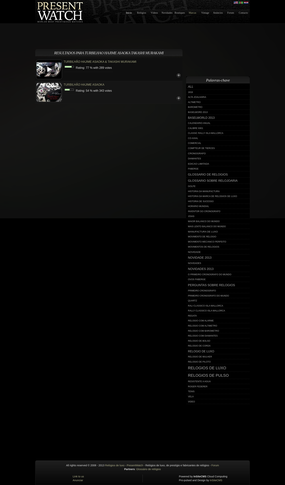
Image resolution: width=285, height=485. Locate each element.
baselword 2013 (198, 112)
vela (191, 396)
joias (191, 216)
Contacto (243, 12)
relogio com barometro (203, 331)
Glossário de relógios (148, 469)
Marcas (192, 12)
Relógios (141, 12)
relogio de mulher (200, 356)
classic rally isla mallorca (205, 133)
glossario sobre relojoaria (213, 180)
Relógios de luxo (114, 465)
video (191, 401)
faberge (193, 169)
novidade (194, 252)
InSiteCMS (216, 480)
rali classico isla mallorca (205, 306)
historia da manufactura (204, 191)
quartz (192, 300)
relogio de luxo (201, 351)
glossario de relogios (208, 174)
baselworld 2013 (201, 117)
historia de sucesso (201, 201)
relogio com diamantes (203, 336)
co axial (193, 138)
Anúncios (218, 12)
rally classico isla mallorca (206, 310)
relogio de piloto (199, 362)
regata (192, 316)
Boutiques (180, 12)
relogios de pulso (208, 375)
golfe (192, 186)
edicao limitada (198, 163)
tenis (191, 391)
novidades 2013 (201, 269)
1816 (190, 92)
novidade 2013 (200, 257)
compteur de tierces (201, 148)
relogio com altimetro (202, 326)
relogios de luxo (207, 368)
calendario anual (199, 123)
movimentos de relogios (203, 247)
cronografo (197, 153)
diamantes (194, 158)
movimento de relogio (202, 236)
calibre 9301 (195, 128)
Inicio (129, 12)
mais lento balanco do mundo (207, 226)
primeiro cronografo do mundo (208, 296)
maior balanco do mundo (204, 221)
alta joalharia (197, 97)
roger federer (197, 386)
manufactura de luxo (203, 231)
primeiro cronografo (202, 290)
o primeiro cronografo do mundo (209, 274)
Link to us (78, 476)
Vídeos (154, 12)
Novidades (167, 12)
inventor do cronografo (204, 211)
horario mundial (198, 206)
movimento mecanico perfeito (207, 241)
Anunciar (78, 480)
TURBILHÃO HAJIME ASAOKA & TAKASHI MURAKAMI (100, 61)
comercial (194, 143)
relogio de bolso (199, 341)
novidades (194, 263)
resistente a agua (199, 381)
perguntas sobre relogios (211, 285)
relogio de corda (199, 346)
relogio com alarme (201, 320)
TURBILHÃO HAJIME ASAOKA (84, 84)
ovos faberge (197, 279)
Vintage (205, 12)
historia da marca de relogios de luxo (212, 196)
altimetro (194, 102)
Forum (230, 12)
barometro (195, 107)
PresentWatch (135, 465)
